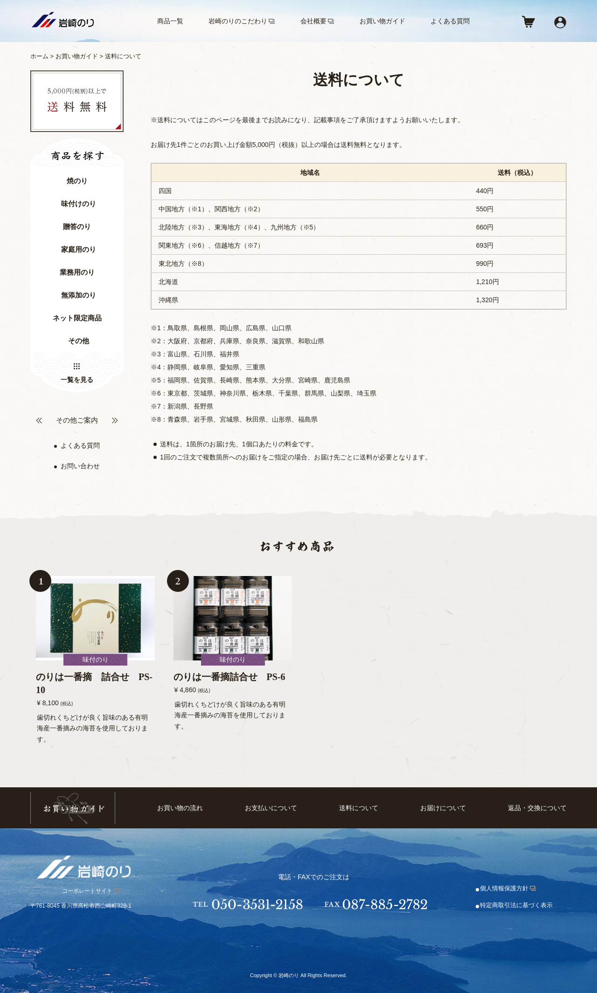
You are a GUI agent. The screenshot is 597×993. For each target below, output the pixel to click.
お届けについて (443, 808)
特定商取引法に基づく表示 (516, 905)
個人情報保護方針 (504, 888)
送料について (358, 808)
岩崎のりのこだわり (237, 21)
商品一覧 (170, 21)
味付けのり (78, 204)
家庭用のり (78, 249)
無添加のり (78, 295)
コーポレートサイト (87, 891)
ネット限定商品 (77, 318)
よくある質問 (450, 21)
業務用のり (77, 272)
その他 (78, 341)
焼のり (77, 181)
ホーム (39, 56)
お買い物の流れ (180, 808)
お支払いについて (271, 808)
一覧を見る (77, 379)
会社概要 (313, 21)
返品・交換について (537, 808)
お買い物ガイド (382, 21)
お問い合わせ (80, 466)
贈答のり (77, 226)
